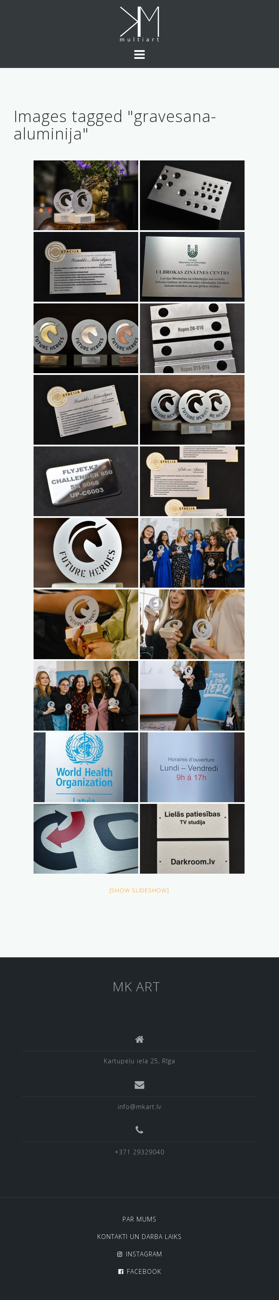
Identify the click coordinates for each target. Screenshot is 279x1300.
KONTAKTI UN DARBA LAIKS (139, 1236)
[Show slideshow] (139, 890)
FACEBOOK (144, 1271)
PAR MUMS (139, 1219)
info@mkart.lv (139, 1107)
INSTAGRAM (144, 1254)
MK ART (136, 986)
